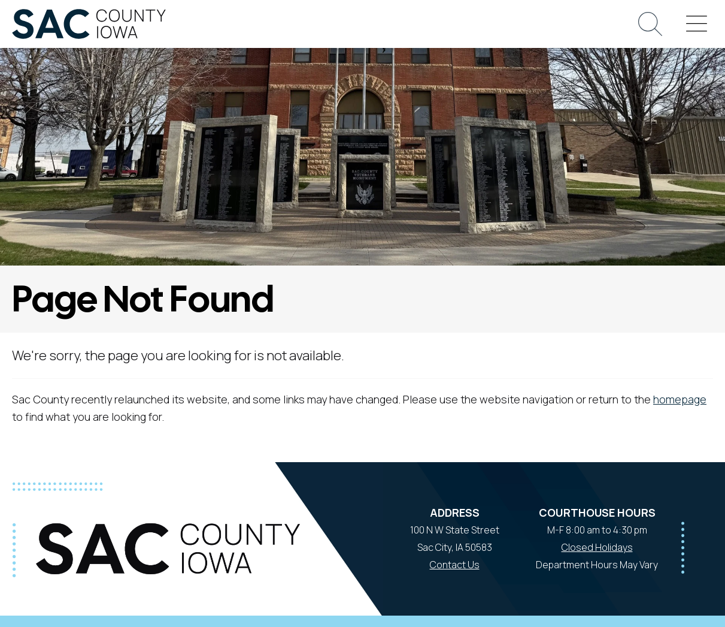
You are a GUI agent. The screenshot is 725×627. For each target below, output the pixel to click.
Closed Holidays (597, 547)
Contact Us (455, 564)
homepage (679, 399)
